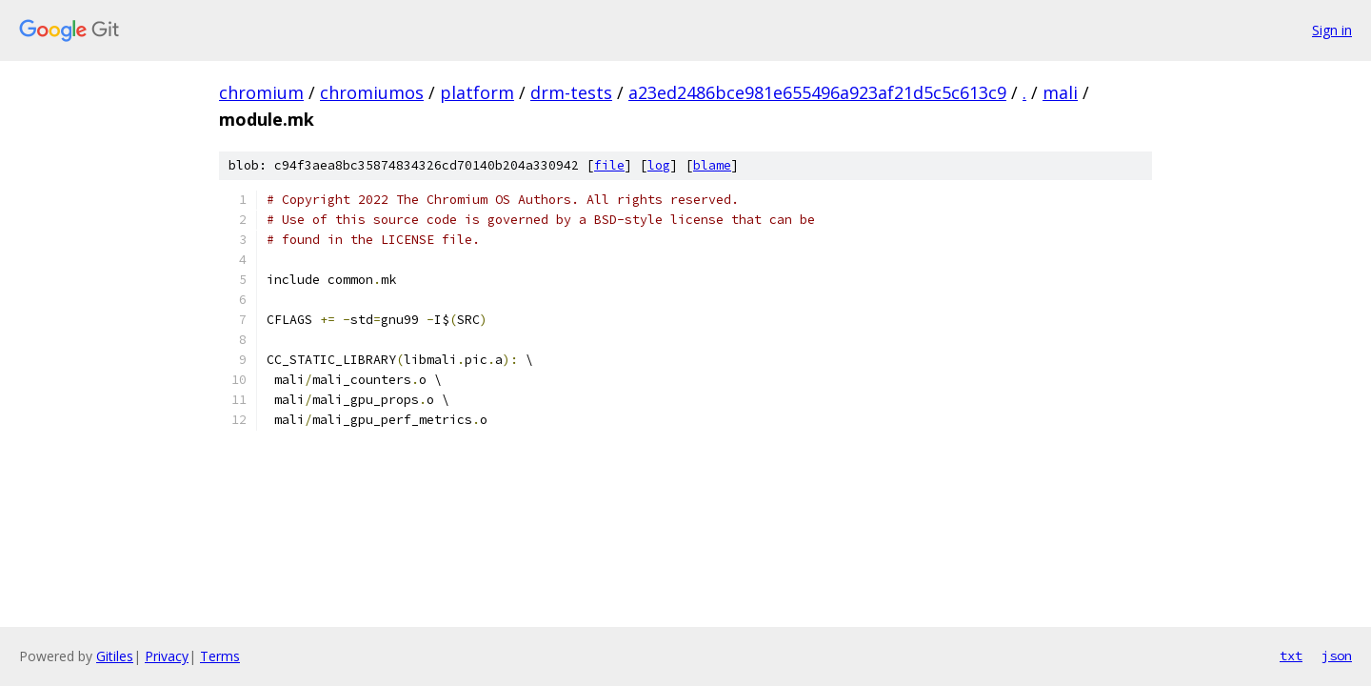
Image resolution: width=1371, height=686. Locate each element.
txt (1291, 655)
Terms (220, 656)
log (658, 165)
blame (712, 165)
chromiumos (372, 92)
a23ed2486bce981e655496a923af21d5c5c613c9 (817, 92)
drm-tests (571, 92)
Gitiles (114, 656)
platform (477, 92)
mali (1060, 92)
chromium (261, 92)
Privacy (167, 656)
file (609, 165)
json (1336, 655)
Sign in (1332, 30)
